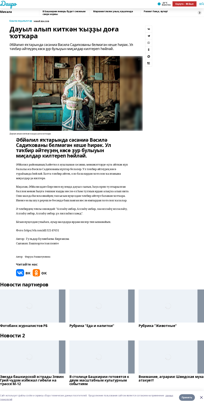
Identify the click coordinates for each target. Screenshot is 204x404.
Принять (187, 397)
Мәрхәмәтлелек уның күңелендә (113, 11)
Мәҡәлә (6, 12)
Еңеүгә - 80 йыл (184, 3)
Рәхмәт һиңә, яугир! (156, 11)
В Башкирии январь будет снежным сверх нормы (64, 12)
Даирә (8, 3)
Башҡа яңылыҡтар (20, 21)
